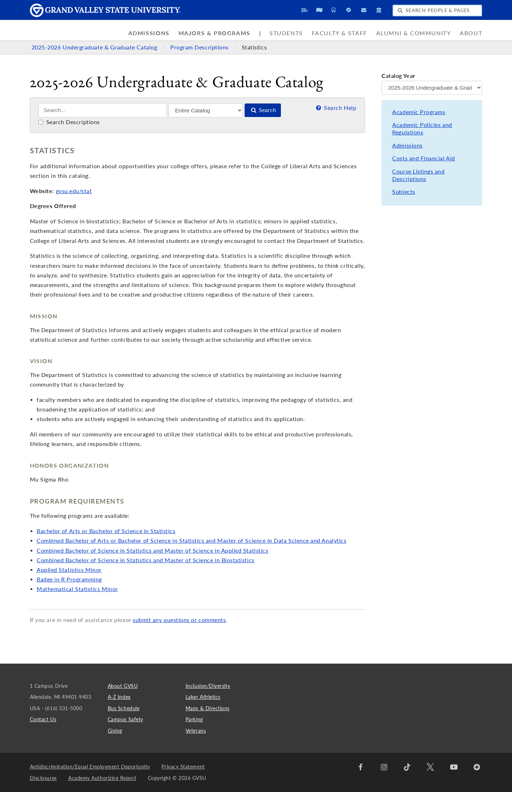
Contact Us (43, 719)
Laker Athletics (203, 697)
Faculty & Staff (339, 33)
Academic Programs (418, 112)
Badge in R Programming (69, 579)
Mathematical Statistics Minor (77, 589)
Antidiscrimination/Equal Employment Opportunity (90, 767)
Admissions (149, 33)
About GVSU (123, 686)
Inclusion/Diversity (208, 686)
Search (263, 110)
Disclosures (43, 778)
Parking (194, 719)
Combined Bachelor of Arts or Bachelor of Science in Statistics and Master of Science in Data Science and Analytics (191, 540)
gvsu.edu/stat (74, 191)
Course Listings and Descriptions (418, 175)
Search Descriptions (69, 122)
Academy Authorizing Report (102, 778)
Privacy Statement (182, 767)
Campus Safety (125, 719)
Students (286, 33)
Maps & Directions (208, 708)
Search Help (335, 108)
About (471, 33)
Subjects (403, 191)
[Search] (102, 110)
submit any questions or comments (179, 620)
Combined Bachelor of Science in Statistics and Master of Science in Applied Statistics (152, 550)
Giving (115, 731)
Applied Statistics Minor (69, 570)
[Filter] (206, 110)
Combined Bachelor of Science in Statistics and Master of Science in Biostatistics (145, 560)
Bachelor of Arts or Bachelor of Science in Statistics (106, 531)
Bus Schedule (123, 708)
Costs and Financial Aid (423, 158)
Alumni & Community (413, 33)
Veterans (196, 731)
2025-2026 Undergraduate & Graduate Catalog (95, 47)
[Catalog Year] (432, 88)
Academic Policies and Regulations (422, 128)
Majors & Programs (214, 33)
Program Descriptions (200, 47)
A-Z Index (119, 697)
